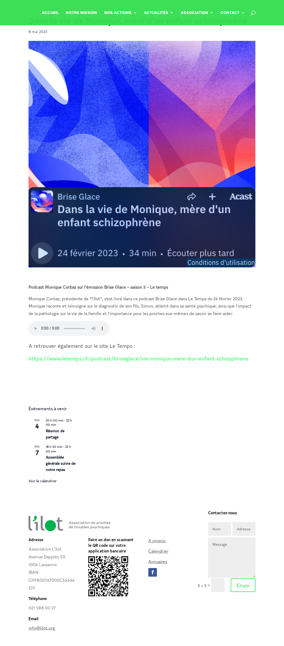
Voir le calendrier (43, 480)
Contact (230, 13)
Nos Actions (118, 13)
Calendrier (158, 551)
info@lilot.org (42, 628)
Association (194, 13)
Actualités (156, 13)
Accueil (50, 13)
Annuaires (157, 561)
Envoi (243, 585)
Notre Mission (81, 13)
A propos (157, 540)
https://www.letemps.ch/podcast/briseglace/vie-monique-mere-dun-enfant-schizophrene (138, 358)
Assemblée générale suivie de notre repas (60, 463)
